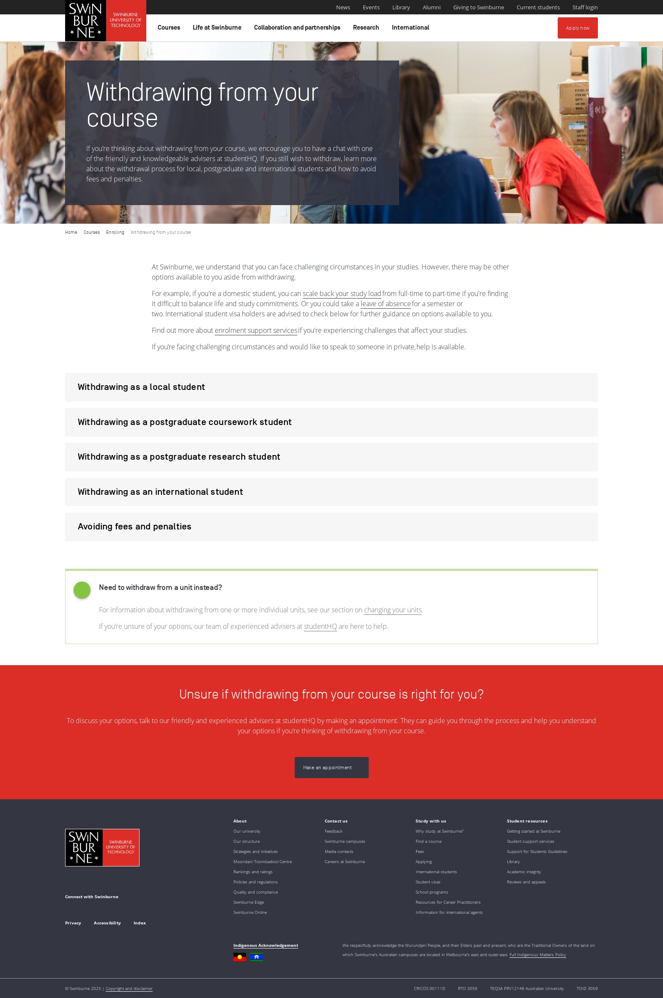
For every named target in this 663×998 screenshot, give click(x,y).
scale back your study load (342, 293)
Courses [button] (170, 30)
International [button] (412, 30)
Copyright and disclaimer (129, 988)
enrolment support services (256, 330)
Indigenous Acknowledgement (265, 945)
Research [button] (367, 30)
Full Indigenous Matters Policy (538, 954)
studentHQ (320, 626)
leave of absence (386, 303)
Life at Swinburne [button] (218, 30)
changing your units (393, 609)
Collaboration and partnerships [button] (298, 30)
